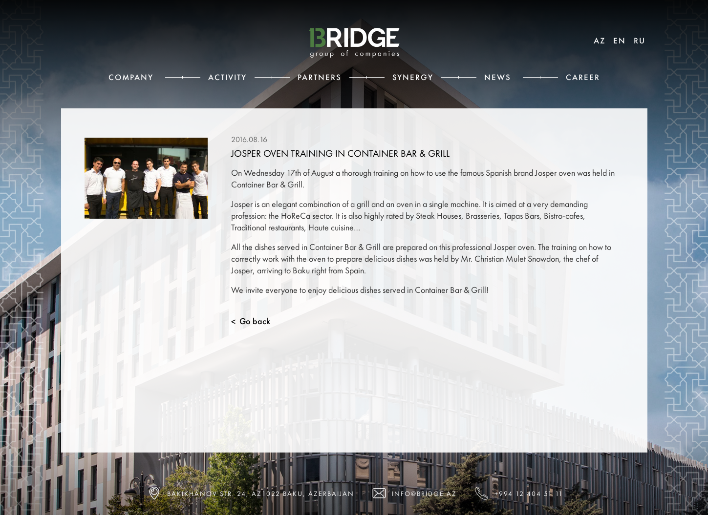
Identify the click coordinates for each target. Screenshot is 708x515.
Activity (227, 77)
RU (639, 40)
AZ (599, 40)
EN (619, 40)
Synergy (412, 77)
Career (583, 77)
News (497, 77)
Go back (250, 321)
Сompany (130, 77)
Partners (320, 77)
